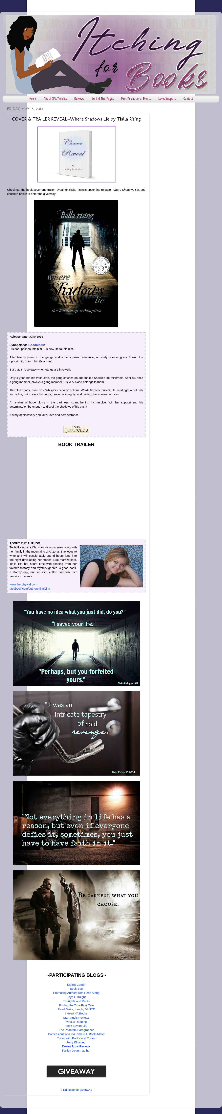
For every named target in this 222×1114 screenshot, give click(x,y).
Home (33, 99)
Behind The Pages (103, 99)
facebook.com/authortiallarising (30, 588)
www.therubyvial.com (23, 584)
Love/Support (167, 99)
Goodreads (36, 345)
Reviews (79, 99)
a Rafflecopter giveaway (76, 1089)
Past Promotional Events (136, 99)
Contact (188, 99)
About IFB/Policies (55, 99)
